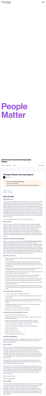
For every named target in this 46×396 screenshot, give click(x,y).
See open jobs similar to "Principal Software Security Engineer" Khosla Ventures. (23, 185)
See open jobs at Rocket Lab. (12, 183)
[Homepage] (6, 1)
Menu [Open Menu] (43, 2)
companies (8, 165)
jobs (2, 165)
